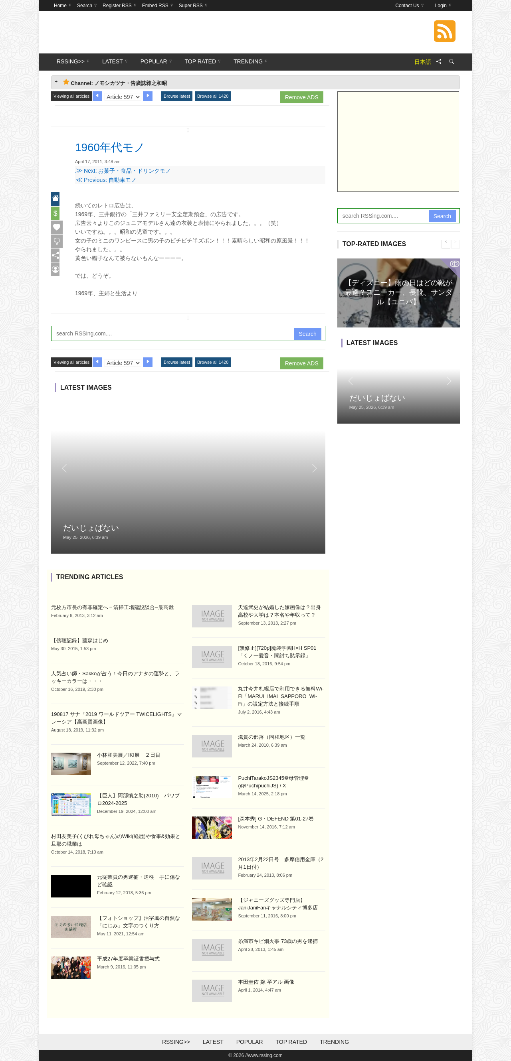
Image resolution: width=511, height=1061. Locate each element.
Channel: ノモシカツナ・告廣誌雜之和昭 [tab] (115, 82)
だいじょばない (91, 527)
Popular (249, 1042)
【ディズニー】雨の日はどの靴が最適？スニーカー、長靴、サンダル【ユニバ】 (398, 292)
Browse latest (177, 96)
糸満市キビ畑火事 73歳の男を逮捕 (278, 941)
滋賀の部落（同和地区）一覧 (271, 737)
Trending (334, 1042)
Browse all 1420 (212, 96)
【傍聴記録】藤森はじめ (79, 640)
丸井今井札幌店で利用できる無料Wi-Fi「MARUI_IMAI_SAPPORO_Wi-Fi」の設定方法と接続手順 (281, 696)
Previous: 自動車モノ (106, 180)
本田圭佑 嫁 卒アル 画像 (266, 982)
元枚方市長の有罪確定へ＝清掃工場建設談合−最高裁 (112, 607)
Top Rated (291, 1042)
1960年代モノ (115, 147)
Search (307, 334)
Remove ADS (302, 97)
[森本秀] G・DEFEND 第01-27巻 (275, 819)
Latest (213, 1042)
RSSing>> (176, 1042)
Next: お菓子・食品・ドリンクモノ (123, 171)
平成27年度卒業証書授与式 (128, 959)
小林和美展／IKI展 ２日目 (128, 755)
